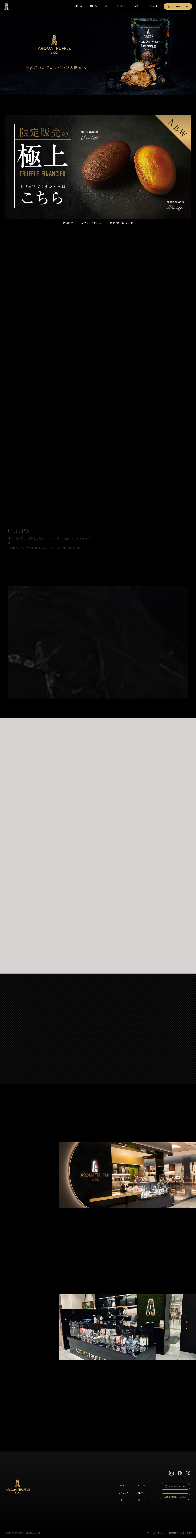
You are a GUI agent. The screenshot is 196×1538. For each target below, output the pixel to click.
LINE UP (94, 6)
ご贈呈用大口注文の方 (175, 1496)
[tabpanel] (98, 54)
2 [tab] (98, 92)
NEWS (134, 6)
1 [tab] (94, 92)
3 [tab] (102, 92)
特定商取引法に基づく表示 (180, 1533)
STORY (78, 6)
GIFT (108, 6)
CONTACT (144, 1500)
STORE (121, 6)
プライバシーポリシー (155, 1533)
